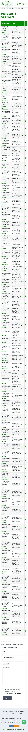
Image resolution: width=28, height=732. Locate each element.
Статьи (22, 711)
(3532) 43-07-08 (6, 722)
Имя (4, 651)
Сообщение (6, 667)
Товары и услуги (11, 8)
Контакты (11, 711)
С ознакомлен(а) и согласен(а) (13, 690)
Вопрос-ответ (18, 713)
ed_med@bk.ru (17, 722)
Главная (3, 8)
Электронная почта (8, 657)
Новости (17, 711)
